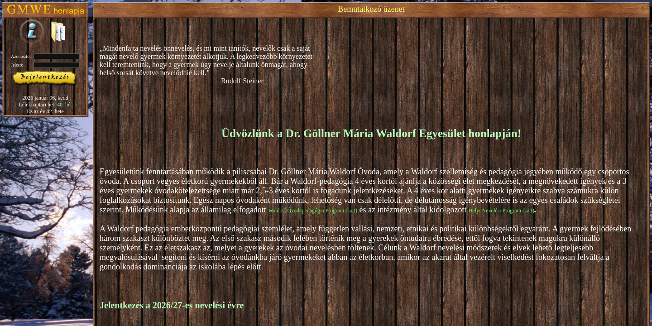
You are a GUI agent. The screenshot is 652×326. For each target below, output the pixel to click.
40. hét (64, 104)
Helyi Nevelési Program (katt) (501, 210)
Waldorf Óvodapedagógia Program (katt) (312, 210)
